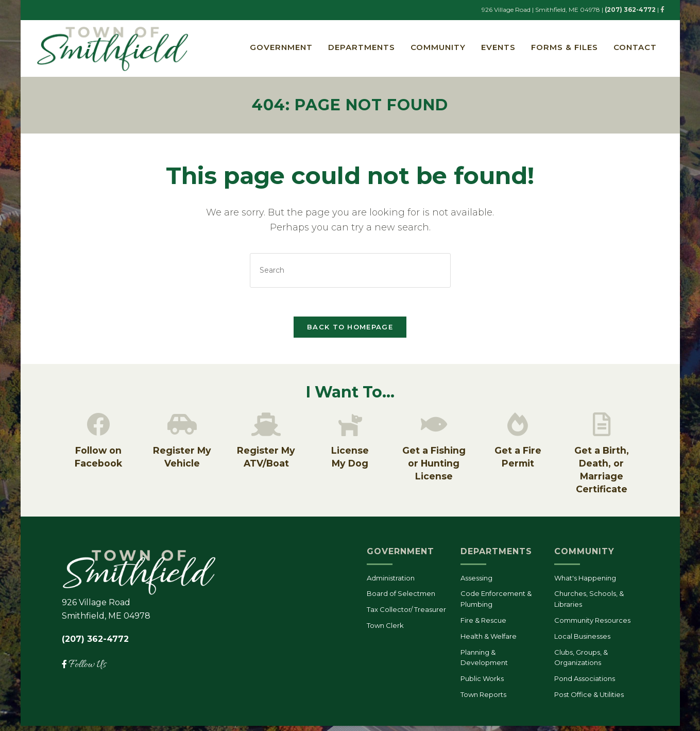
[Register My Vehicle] (182, 429)
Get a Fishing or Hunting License (434, 468)
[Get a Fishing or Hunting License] (434, 429)
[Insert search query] (350, 271)
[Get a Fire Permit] (518, 429)
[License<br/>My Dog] (350, 429)
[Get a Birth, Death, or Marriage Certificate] (601, 429)
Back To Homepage (350, 330)
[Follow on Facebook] (98, 429)
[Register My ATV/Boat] (266, 429)
